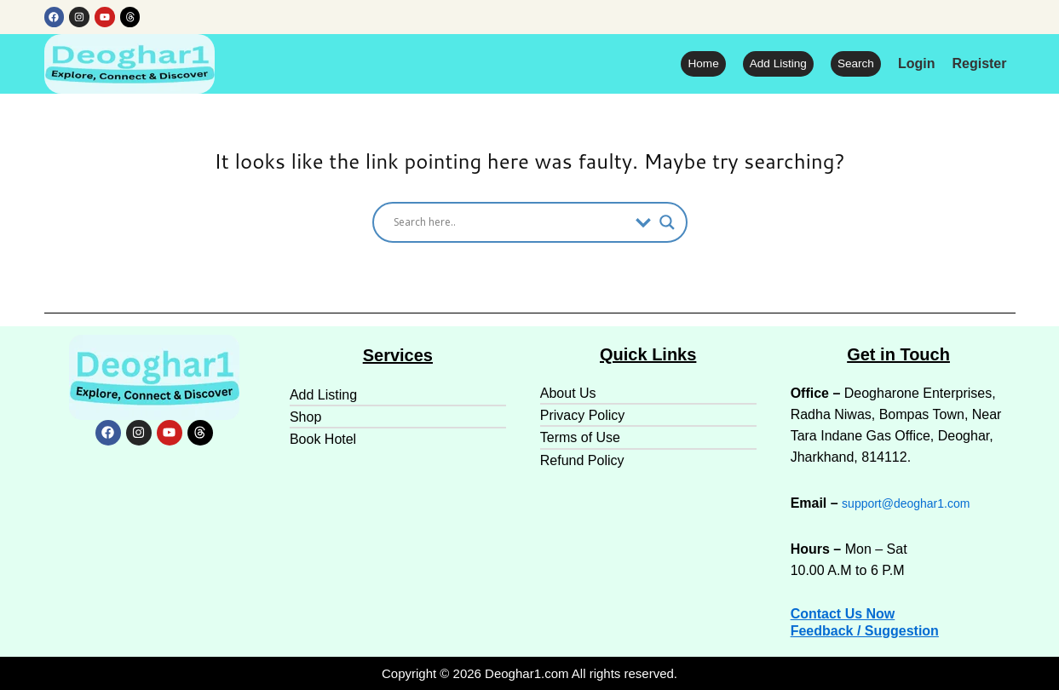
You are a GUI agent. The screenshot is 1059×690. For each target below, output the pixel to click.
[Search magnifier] (667, 224)
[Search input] (510, 224)
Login (916, 65)
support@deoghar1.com (915, 503)
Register (979, 65)
